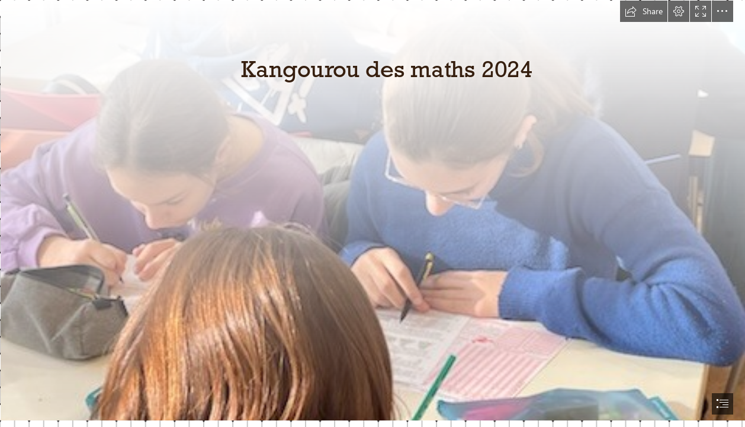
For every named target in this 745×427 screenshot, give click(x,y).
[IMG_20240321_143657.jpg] (372, 210)
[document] (372, 213)
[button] (643, 11)
